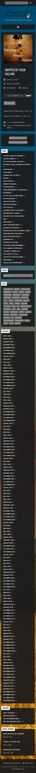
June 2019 (6, 560)
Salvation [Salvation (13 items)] (7, 317)
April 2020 (6, 534)
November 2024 (8, 380)
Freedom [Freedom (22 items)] (26, 300)
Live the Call (8, 207)
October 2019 (8, 549)
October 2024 (8, 383)
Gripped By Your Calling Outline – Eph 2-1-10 (18, 111)
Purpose (21, 125)
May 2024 (6, 397)
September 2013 (9, 700)
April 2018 (6, 598)
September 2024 (9, 385)
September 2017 (9, 619)
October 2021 (8, 482)
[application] (18, 96)
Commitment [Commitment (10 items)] (7, 294)
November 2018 (8, 581)
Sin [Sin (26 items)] (12, 317)
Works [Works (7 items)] (11, 323)
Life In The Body (9, 198)
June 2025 (6, 359)
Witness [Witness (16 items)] (27, 320)
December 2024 (8, 377)
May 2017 (6, 627)
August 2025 (7, 356)
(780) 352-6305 (29, 763)
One (4, 219)
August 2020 (7, 522)
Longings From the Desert (13, 210)
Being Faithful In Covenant (13, 734)
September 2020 (9, 520)
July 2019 (6, 557)
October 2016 (8, 648)
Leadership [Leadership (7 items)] (7, 309)
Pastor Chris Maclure (13, 84)
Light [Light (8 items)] (13, 309)
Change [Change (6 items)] (21, 292)
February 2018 (8, 604)
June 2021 (6, 493)
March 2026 (7, 339)
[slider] (15, 95)
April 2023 (6, 435)
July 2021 (6, 490)
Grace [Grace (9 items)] (11, 303)
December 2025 (8, 345)
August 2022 (7, 458)
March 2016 (7, 663)
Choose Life (7, 169)
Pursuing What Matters (18, 122)
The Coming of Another (12, 248)
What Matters (11, 88)
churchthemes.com (18, 769)
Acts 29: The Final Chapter (13, 161)
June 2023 (6, 429)
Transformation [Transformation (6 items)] (8, 320)
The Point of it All (10, 254)
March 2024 (7, 403)
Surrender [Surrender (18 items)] (18, 317)
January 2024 (8, 409)
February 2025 (8, 371)
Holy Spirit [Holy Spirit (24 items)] (7, 306)
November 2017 (8, 613)
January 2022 (8, 473)
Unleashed (7, 260)
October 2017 (8, 616)
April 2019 (6, 566)
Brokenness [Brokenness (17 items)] (7, 292)
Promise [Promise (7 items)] (6, 315)
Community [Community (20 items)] (25, 294)
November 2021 (8, 479)
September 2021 (9, 485)
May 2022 (6, 461)
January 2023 (8, 444)
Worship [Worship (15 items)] (17, 323)
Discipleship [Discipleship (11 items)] (16, 297)
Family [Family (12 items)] (11, 300)
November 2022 (8, 450)
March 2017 (7, 633)
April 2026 (6, 336)
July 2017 (6, 625)
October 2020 (8, 517)
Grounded (7, 193)
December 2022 (8, 447)
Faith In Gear (8, 181)
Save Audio (9, 103)
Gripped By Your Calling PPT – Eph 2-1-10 (17, 116)
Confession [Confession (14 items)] (7, 297)
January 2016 (8, 665)
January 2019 (8, 575)
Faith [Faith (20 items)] (5, 300)
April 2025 (6, 365)
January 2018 (8, 607)
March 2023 (7, 438)
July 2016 (6, 654)
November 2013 (8, 695)
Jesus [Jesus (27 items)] (13, 306)
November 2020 (8, 514)
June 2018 (6, 592)
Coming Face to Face (11, 175)
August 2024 (7, 388)
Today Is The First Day (11, 742)
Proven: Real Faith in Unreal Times (16, 231)
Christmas (7, 172)
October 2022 (8, 452)
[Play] (6, 96)
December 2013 (8, 692)
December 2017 (8, 610)
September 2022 (9, 455)
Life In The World (9, 204)
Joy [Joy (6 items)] (18, 306)
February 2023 (8, 441)
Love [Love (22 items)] (18, 309)
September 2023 (9, 420)
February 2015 (8, 680)
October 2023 (8, 418)
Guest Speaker (8, 713)
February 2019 (8, 572)
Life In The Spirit (9, 201)
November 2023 (8, 415)
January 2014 (8, 689)
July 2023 (6, 426)
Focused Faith (8, 187)
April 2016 (6, 660)
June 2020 (6, 528)
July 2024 (6, 391)
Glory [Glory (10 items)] (6, 303)
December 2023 (8, 412)
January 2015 (8, 683)
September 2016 (9, 651)
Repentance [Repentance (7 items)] (14, 315)
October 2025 (8, 350)
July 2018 (6, 590)
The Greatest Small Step (18, 138)
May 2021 (6, 496)
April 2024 (6, 400)
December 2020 (8, 511)
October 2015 (8, 674)
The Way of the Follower (13, 257)
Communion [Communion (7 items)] (16, 294)
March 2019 (7, 569)
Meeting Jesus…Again (11, 213)
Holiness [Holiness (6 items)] (24, 303)
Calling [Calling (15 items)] (15, 292)
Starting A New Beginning (13, 245)
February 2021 (8, 505)
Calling (16, 125)
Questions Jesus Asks (11, 236)
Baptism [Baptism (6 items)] (17, 289)
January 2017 (8, 639)
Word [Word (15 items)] (5, 323)
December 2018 (8, 578)
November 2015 (8, 671)
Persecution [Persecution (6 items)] (13, 312)
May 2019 (6, 563)
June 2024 (6, 394)
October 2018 (8, 584)
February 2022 (8, 470)
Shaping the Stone (10, 242)
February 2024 (8, 406)
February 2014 (8, 686)
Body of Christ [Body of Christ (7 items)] (25, 289)
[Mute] (24, 96)
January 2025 (8, 374)
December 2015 (8, 668)
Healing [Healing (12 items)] (17, 303)
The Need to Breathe (11, 251)
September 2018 (9, 587)
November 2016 (8, 645)
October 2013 (8, 698)
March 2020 (7, 537)
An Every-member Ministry (17, 142)
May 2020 (6, 531)
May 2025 (6, 362)
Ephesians (25, 88)
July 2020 (6, 525)
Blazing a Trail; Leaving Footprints (17, 164)
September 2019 (9, 552)
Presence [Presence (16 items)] (28, 312)
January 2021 (8, 508)
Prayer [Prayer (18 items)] (21, 312)
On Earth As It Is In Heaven (13, 216)
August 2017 (7, 622)
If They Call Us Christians (13, 196)
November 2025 (8, 347)
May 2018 (6, 595)
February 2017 (8, 636)
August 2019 (7, 555)
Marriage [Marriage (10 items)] (24, 309)
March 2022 (7, 467)
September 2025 (9, 353)
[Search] (16, 2)
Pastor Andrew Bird (11, 719)
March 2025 (7, 368)
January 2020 (8, 543)
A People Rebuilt (9, 159)
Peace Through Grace (11, 225)
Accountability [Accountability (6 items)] (8, 289)
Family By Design (9, 184)
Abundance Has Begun (11, 750)
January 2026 (8, 342)
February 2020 (8, 540)
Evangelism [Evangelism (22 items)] (25, 297)
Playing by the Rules (11, 228)
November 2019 (8, 546)
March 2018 (7, 601)
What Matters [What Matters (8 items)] (19, 320)
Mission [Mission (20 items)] (6, 312)
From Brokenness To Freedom (14, 190)
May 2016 (6, 657)
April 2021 (6, 499)
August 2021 (7, 487)
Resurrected (8, 239)
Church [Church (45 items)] (28, 292)
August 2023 (7, 423)
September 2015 (9, 677)
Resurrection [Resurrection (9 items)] (23, 315)
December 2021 (8, 476)
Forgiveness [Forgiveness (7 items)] (18, 300)
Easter (5, 178)
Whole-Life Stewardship (12, 263)
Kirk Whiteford (9, 716)
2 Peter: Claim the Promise (13, 156)
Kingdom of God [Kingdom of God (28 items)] (26, 306)
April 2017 (6, 630)
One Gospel (7, 222)
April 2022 (6, 464)
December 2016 (8, 642)
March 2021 (7, 502)
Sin (26, 125)
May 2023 (6, 432)
